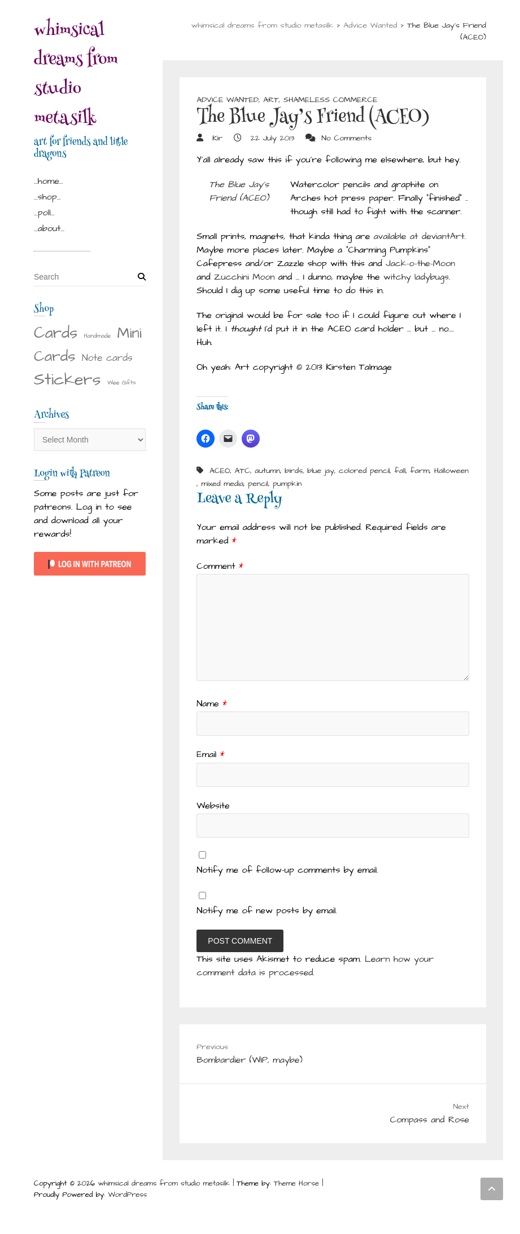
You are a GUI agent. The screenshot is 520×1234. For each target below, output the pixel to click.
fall (400, 470)
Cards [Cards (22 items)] (55, 333)
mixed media (222, 483)
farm (420, 470)
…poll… (44, 212)
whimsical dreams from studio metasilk (76, 75)
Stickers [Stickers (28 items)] (67, 379)
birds (294, 470)
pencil (258, 483)
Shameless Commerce (330, 99)
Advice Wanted (227, 99)
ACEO (219, 470)
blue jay (320, 470)
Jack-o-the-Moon (420, 263)
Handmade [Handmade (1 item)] (97, 335)
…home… (48, 181)
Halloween (451, 470)
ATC (243, 470)
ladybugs (431, 277)
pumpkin (287, 483)
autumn (267, 470)
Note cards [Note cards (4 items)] (107, 358)
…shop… (47, 197)
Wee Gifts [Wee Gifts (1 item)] (121, 382)
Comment (219, 566)
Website (212, 805)
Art (271, 99)
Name (211, 703)
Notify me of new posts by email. (266, 910)
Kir (215, 138)
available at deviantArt (419, 236)
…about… (49, 228)
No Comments (346, 138)
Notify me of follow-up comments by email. (287, 870)
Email (210, 754)
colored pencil (364, 470)
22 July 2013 (270, 138)
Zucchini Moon (244, 277)
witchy (397, 277)
